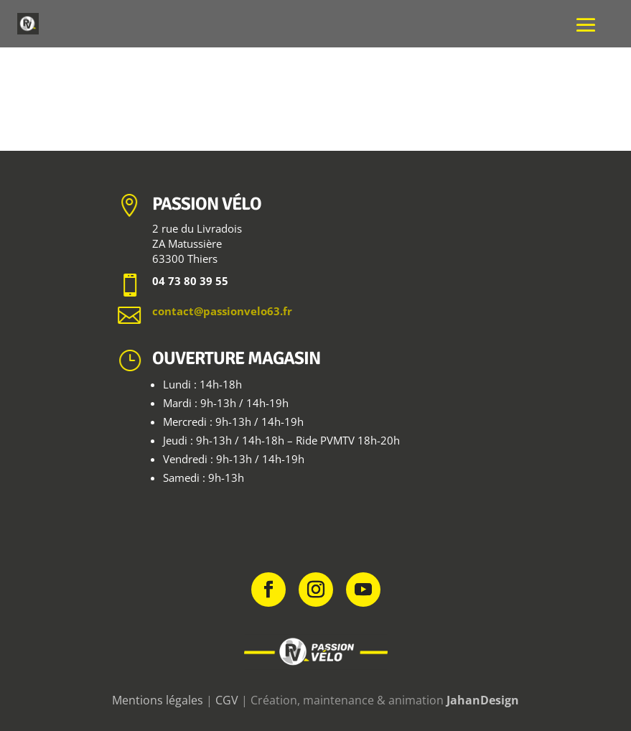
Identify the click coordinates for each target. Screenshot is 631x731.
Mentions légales (157, 700)
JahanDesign (483, 700)
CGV (226, 700)
